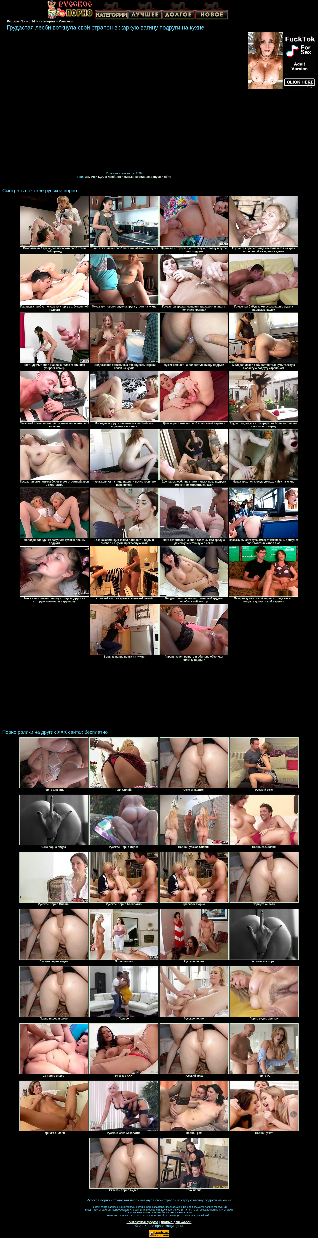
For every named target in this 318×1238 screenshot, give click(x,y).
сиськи (129, 176)
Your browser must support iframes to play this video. (124, 102)
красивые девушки (149, 176)
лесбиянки (115, 176)
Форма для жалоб (176, 1222)
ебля (167, 176)
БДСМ (102, 176)
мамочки (91, 176)
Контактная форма (142, 1222)
